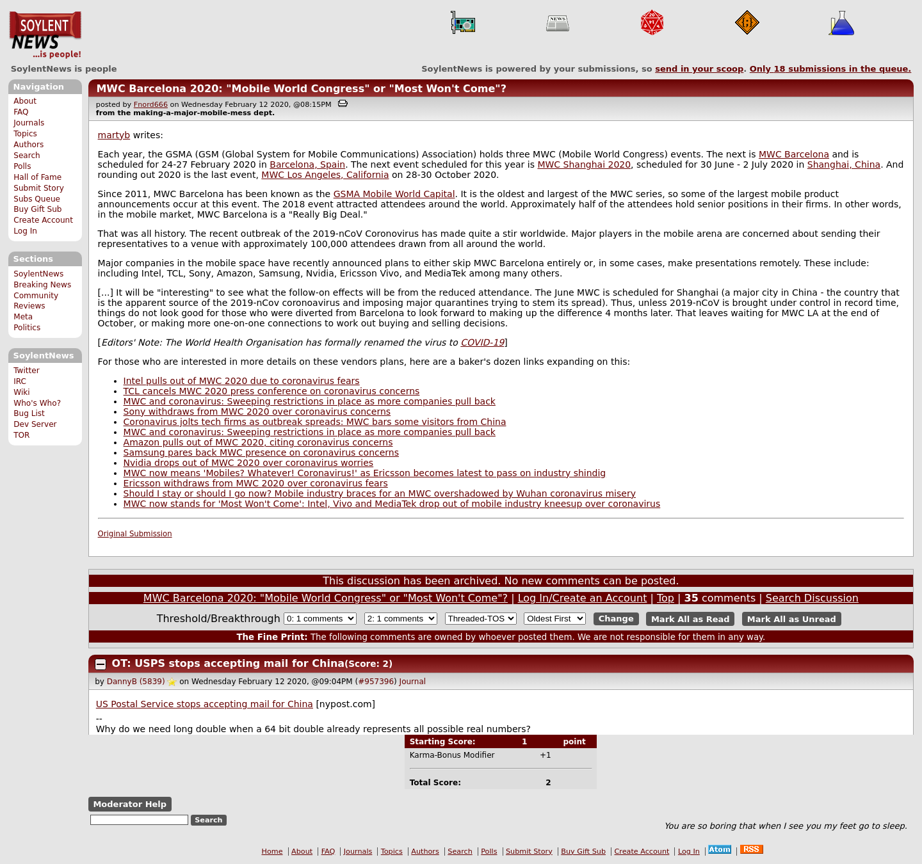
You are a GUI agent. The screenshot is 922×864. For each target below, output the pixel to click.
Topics (25, 133)
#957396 (376, 681)
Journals (28, 122)
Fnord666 (151, 104)
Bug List (29, 413)
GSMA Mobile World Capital (394, 194)
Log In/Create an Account (582, 598)
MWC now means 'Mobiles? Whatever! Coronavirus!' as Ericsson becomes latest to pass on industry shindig (365, 473)
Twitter (26, 370)
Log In (25, 231)
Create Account (43, 220)
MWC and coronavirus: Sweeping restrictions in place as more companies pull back (310, 401)
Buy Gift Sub (37, 209)
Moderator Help (129, 804)
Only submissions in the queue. (831, 69)
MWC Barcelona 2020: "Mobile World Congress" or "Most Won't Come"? (301, 89)
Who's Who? (37, 403)
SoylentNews (45, 35)
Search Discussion (812, 598)
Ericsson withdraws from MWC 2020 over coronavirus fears (256, 483)
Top (665, 598)
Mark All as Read (690, 618)
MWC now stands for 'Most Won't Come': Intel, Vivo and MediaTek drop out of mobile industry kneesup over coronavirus (392, 504)
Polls (22, 166)
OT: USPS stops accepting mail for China (228, 663)
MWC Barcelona (794, 154)
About (24, 101)
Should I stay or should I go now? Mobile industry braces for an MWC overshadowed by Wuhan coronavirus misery (380, 493)
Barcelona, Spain (307, 164)
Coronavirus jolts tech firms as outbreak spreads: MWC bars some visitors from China (315, 422)
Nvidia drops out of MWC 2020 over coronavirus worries (249, 463)
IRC (19, 381)
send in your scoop (699, 69)
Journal (413, 681)
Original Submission (135, 533)
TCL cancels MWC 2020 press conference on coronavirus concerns (272, 391)
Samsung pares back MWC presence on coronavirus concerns (261, 452)
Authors (28, 144)
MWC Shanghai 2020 (584, 164)
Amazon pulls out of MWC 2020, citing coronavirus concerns (258, 442)
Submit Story (38, 188)
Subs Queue (36, 199)
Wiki (21, 392)
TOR (21, 435)
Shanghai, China (843, 164)
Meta (23, 316)
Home (272, 851)
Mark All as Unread (791, 618)
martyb (114, 135)
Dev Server (34, 424)
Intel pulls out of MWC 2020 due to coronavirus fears (242, 381)
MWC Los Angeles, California (325, 175)
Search (26, 155)
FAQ (20, 112)
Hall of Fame (37, 177)
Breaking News (42, 284)
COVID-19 (482, 342)
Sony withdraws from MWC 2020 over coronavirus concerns (257, 411)
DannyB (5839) (136, 681)
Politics (26, 327)
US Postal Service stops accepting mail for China (204, 704)
